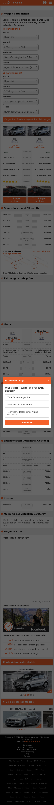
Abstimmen (26, 422)
